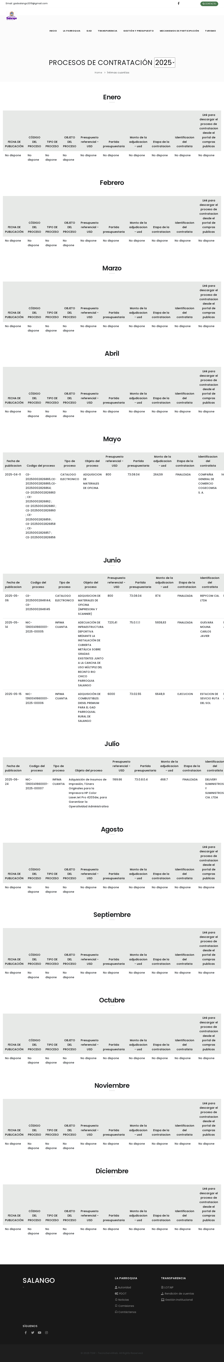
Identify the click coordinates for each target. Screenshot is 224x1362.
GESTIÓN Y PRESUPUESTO (138, 30)
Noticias (122, 1300)
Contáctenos (125, 1312)
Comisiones (124, 1306)
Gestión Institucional (177, 1300)
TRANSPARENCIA (107, 30)
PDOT (121, 1294)
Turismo (210, 30)
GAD (88, 30)
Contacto (209, 3)
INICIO (52, 30)
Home (98, 72)
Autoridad (123, 1287)
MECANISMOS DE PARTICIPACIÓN (179, 30)
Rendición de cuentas (177, 1294)
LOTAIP (167, 1287)
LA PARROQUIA (71, 30)
